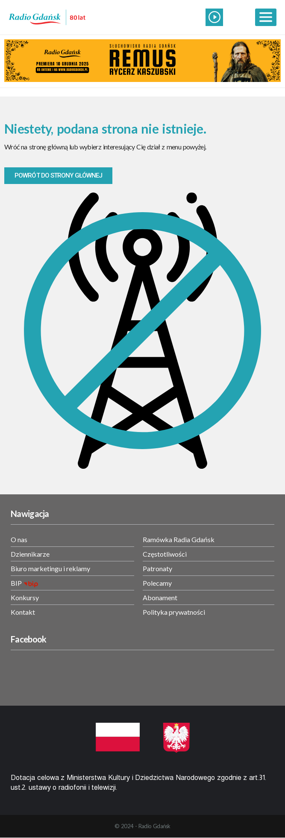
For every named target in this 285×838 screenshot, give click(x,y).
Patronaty (157, 568)
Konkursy (25, 597)
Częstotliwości (165, 554)
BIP (16, 583)
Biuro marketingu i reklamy (50, 568)
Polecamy (157, 583)
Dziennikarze (30, 554)
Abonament (160, 597)
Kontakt (23, 612)
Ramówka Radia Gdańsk (178, 539)
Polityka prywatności (174, 612)
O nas (19, 539)
